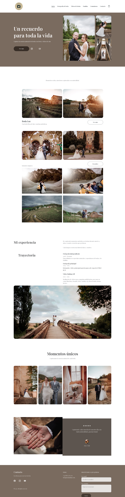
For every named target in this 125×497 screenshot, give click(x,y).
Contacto (102, 6)
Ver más (21, 49)
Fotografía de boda (62, 6)
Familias (85, 6)
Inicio (53, 6)
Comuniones (93, 6)
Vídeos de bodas (75, 6)
